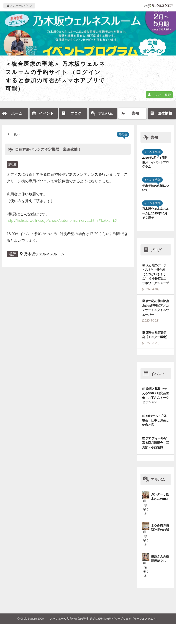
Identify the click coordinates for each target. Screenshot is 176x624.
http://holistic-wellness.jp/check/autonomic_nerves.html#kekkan (60, 220)
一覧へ (15, 134)
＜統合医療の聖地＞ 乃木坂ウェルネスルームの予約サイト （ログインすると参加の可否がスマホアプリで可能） (55, 76)
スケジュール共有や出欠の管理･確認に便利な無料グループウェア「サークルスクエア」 (104, 619)
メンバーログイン (19, 6)
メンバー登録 (159, 95)
